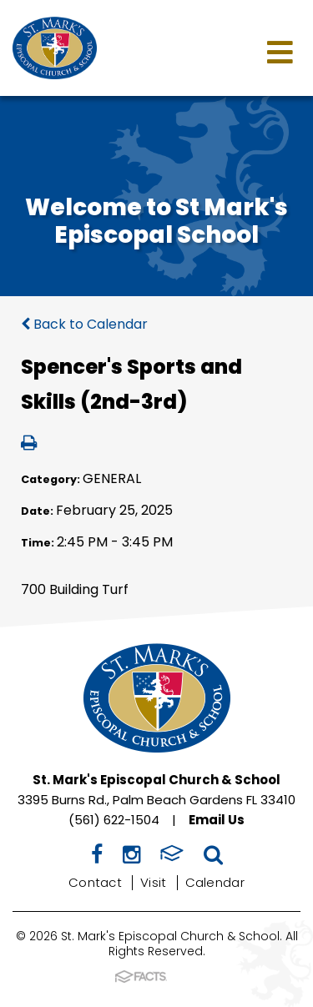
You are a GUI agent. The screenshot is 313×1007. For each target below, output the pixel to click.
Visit (153, 882)
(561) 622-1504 (113, 819)
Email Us (217, 819)
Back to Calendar (84, 324)
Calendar (215, 882)
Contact (95, 882)
